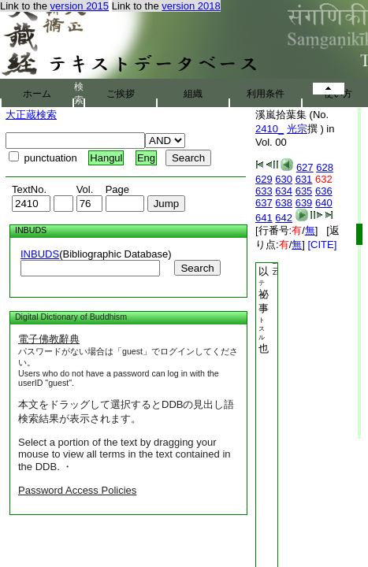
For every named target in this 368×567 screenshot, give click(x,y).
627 (305, 167)
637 (264, 203)
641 (264, 218)
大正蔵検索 (31, 114)
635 (304, 191)
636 (324, 191)
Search (197, 268)
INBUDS (39, 254)
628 (324, 167)
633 (264, 191)
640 (324, 203)
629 (264, 179)
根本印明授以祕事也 (263, 265)
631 (304, 179)
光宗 (297, 129)
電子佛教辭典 (49, 339)
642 (283, 218)
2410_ (269, 129)
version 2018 (191, 6)
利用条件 (265, 93)
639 (304, 203)
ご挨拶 (120, 93)
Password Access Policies (77, 490)
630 (283, 179)
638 (283, 203)
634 (283, 191)
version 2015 (79, 6)
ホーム (37, 93)
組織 (193, 93)
